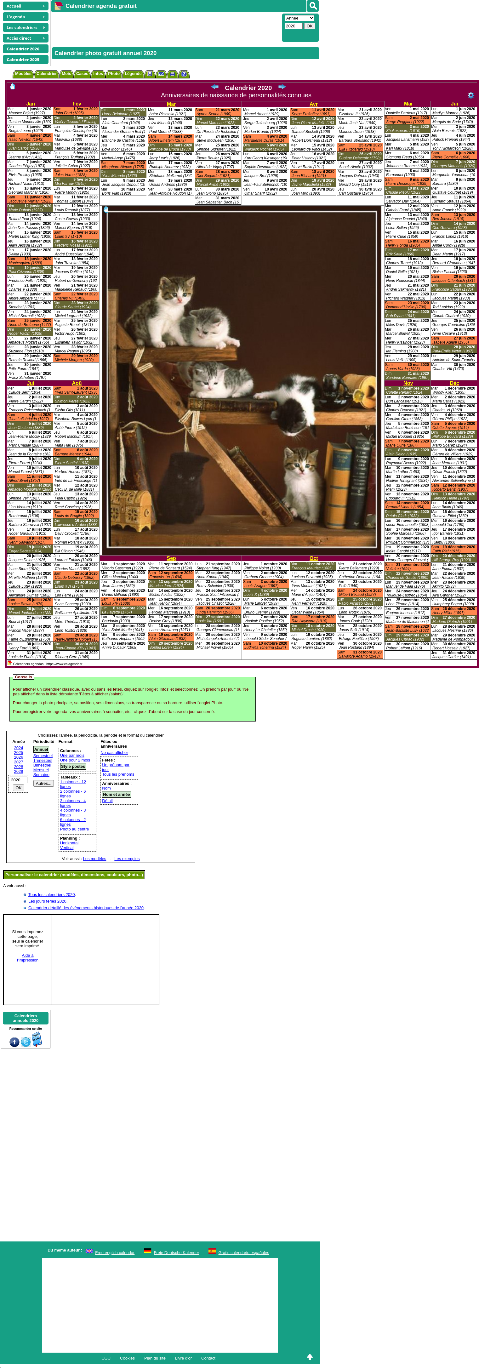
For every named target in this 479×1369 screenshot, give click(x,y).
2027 (18, 762)
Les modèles (94, 858)
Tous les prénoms (118, 774)
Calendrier (47, 73)
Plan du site (155, 1358)
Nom (106, 788)
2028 (18, 766)
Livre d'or (183, 1358)
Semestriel (43, 755)
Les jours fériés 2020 (47, 901)
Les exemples (127, 858)
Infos (98, 73)
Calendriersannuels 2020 (26, 1018)
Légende (133, 73)
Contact (208, 1358)
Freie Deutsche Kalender (176, 1252)
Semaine (41, 774)
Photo (114, 73)
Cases (82, 73)
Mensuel (41, 769)
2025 (18, 752)
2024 (18, 747)
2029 (18, 771)
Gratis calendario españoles (244, 1252)
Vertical (67, 847)
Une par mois (72, 755)
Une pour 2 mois (75, 760)
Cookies (127, 1358)
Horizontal (69, 843)
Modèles (23, 73)
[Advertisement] (166, 27)
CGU (106, 1358)
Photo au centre (74, 829)
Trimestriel (42, 760)
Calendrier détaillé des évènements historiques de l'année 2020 (86, 907)
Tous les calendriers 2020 (51, 894)
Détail (107, 800)
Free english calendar (114, 1252)
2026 (18, 757)
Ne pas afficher (114, 752)
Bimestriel (42, 765)
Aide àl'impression (27, 957)
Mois (66, 73)
